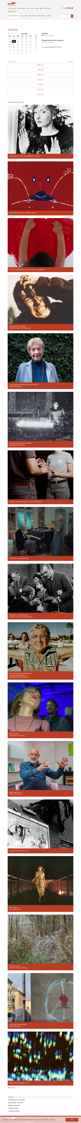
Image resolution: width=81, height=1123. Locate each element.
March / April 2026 (48, 35)
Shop (28, 8)
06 (14, 41)
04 (35, 38)
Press (32, 8)
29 (14, 38)
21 (18, 47)
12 (9, 44)
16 (26, 44)
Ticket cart (11, 11)
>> (38, 33)
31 (30, 50)
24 (30, 47)
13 (14, 44)
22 (22, 47)
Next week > (70, 62)
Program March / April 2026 (16, 1100)
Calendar (11, 1097)
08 (22, 41)
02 (26, 38)
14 (18, 44)
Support (37, 8)
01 (22, 38)
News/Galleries (22, 8)
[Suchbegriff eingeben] (65, 16)
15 (22, 44)
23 (26, 47)
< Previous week (11, 62)
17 (30, 44)
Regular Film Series (14, 1105)
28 (9, 38)
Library (49, 16)
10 (30, 41)
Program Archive (13, 1108)
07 (18, 41)
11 (35, 41)
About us (13, 8)
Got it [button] (72, 1119)
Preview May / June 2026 (15, 1102)
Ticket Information (14, 1111)
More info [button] (52, 1119)
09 (26, 41)
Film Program (13, 16)
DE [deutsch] (15, 11)
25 (35, 47)
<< (8, 33)
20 (14, 47)
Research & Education (37, 16)
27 (14, 50)
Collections (23, 16)
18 (35, 44)
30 (18, 38)
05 (9, 41)
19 (9, 47)
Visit (9, 8)
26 (9, 50)
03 (30, 38)
